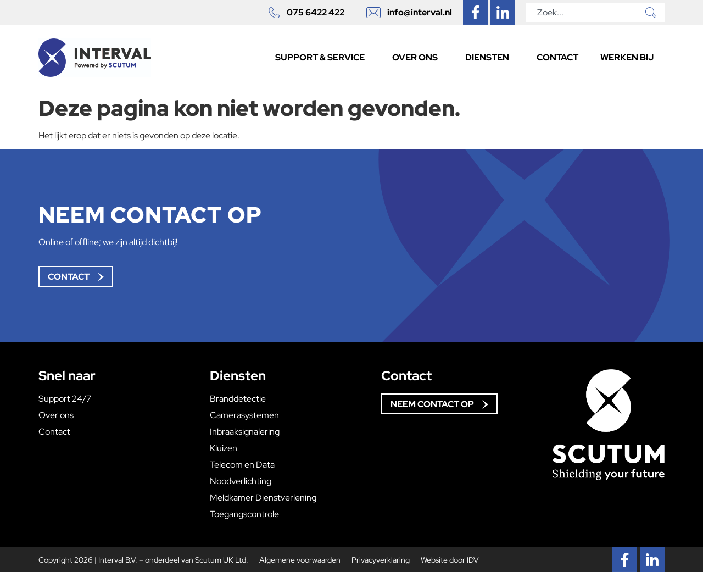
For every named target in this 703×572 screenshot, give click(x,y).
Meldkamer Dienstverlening (263, 497)
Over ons (417, 57)
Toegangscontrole (244, 514)
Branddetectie (238, 398)
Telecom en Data (242, 464)
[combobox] (583, 12)
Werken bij (627, 57)
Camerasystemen (244, 415)
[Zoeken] (653, 12)
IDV (473, 559)
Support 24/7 (64, 398)
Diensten (490, 57)
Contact (557, 57)
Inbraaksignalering (245, 431)
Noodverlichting (240, 481)
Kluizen (223, 448)
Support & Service (322, 57)
